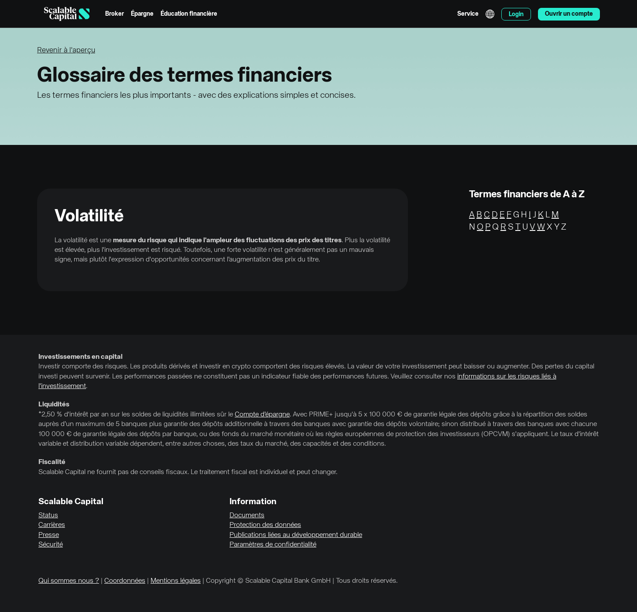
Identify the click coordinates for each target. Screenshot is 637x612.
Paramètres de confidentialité (272, 544)
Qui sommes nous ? (68, 581)
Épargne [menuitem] (142, 14)
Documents (246, 515)
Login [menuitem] (516, 14)
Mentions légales (176, 581)
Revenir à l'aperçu (66, 50)
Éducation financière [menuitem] (189, 14)
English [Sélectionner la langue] (490, 14)
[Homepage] (66, 14)
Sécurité (50, 544)
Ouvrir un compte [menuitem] (569, 14)
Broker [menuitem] (114, 14)
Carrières (51, 525)
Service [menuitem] (468, 14)
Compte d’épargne (262, 414)
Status (48, 515)
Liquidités (53, 404)
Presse (48, 535)
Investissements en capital (80, 357)
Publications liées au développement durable (295, 535)
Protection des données (265, 525)
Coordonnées (124, 581)
